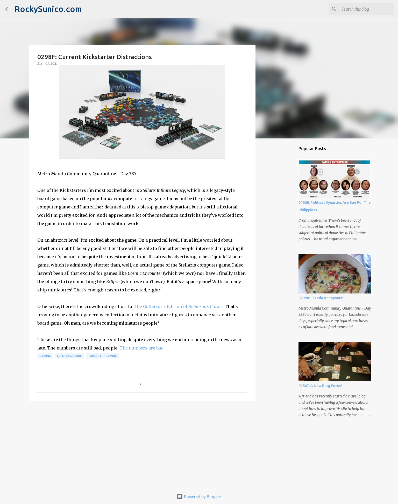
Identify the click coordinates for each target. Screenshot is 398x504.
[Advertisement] (142, 445)
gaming (45, 356)
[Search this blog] (366, 9)
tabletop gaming (102, 356)
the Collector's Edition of (179, 306)
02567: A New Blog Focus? (320, 386)
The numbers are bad (141, 348)
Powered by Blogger (199, 496)
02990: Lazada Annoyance (320, 298)
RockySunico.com (48, 8)
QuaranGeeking (69, 356)
